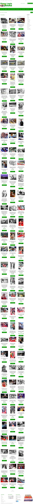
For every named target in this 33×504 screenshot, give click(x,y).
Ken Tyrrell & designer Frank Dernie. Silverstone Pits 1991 (4, 400)
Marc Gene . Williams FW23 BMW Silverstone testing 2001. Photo (21, 429)
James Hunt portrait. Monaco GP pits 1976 (4, 329)
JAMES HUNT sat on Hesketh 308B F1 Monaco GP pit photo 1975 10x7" (12, 332)
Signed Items (28, 24)
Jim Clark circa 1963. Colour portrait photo (21, 346)
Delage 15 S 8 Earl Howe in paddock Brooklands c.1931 (13, 168)
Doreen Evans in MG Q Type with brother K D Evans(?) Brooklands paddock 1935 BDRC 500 (21, 184)
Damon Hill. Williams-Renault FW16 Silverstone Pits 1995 (21, 142)
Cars (28, 18)
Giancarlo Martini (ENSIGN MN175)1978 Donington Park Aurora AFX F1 (4, 240)
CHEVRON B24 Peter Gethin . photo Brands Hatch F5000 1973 (12, 125)
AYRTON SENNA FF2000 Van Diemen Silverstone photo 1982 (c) (21, 67)
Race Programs (28, 28)
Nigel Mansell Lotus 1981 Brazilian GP (21, 484)
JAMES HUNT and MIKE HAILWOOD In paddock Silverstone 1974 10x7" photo (21, 299)
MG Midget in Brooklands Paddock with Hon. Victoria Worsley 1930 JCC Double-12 (4, 456)
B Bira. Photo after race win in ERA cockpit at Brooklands (21, 96)
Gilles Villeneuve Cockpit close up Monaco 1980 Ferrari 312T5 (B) (4, 253)
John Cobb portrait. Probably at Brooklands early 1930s (4, 374)
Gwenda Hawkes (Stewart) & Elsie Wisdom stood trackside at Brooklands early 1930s (12, 271)
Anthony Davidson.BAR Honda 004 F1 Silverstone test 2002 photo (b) (21, 25)
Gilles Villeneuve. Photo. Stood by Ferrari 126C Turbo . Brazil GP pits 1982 (21, 256)
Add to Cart (12, 44)
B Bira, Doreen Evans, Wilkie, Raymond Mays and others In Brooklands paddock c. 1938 (4, 96)
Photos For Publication (29, 21)
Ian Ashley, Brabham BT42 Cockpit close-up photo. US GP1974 (13, 287)
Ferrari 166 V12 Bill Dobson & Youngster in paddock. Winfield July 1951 (4, 226)
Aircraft (28, 17)
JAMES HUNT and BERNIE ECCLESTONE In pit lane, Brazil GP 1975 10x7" (12, 299)
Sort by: (18, 16)
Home (1, 0)
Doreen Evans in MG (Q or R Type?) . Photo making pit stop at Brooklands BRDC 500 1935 (12, 182)
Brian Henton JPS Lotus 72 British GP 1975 (4, 125)
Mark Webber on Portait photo (13, 442)
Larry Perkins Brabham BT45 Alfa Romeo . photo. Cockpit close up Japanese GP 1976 (4, 416)
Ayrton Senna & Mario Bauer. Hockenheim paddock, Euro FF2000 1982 (21, 39)
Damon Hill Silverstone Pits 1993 (13, 140)
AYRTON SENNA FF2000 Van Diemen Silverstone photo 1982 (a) (4, 67)
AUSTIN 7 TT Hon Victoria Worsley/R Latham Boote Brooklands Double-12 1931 (12, 40)
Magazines (28, 23)
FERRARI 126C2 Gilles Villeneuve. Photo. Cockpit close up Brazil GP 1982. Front (21, 212)
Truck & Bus (29, 22)
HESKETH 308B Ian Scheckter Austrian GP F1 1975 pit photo (21, 271)
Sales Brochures (29, 29)
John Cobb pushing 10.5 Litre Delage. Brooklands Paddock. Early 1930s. (13, 372)
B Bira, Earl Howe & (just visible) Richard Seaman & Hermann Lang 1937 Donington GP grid (12, 96)
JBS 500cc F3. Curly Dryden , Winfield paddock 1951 (4, 343)
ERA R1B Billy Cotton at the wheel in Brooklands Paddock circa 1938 (12, 213)
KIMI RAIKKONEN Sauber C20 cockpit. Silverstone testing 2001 (21, 401)
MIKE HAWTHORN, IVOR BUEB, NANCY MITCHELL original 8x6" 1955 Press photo (4, 471)
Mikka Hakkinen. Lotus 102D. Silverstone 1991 (13, 470)
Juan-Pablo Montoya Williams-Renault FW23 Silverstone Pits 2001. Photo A (13, 387)
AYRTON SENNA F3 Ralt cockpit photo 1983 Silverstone (13, 55)
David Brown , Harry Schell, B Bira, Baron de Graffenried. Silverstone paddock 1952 (21, 154)
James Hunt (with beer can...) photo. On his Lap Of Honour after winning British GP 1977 (4, 302)
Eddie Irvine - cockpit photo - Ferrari (12, 199)
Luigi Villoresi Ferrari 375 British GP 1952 (13, 428)
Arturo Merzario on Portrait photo (4, 38)
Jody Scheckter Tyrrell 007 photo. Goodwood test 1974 (21, 358)
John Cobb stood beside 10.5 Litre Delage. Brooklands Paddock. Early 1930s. (21, 372)
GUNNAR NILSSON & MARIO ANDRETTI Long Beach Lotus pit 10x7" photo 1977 (4, 269)
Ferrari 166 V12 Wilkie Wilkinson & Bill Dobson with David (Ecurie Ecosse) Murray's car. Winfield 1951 (12, 226)
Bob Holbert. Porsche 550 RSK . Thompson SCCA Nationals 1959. (21, 112)
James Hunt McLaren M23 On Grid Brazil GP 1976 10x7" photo (12, 317)
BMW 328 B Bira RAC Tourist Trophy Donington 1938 (12, 109)
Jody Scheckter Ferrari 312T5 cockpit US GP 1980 (12, 360)
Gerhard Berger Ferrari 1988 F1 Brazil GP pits (21, 227)
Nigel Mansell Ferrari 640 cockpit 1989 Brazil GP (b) (12, 484)
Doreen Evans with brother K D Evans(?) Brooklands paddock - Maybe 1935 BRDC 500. (4, 199)
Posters (28, 27)
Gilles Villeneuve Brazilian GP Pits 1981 (12, 241)
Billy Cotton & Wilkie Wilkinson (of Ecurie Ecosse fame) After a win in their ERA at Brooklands (4, 112)
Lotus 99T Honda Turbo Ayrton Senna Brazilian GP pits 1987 (21, 413)
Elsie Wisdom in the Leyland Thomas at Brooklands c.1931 (20, 197)
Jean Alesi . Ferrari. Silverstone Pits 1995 (12, 343)
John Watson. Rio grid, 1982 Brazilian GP (4, 389)
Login (25, 0)
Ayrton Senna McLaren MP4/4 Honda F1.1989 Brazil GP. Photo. (4, 80)
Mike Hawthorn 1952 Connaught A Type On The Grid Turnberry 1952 (21, 459)
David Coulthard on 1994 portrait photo (4, 169)
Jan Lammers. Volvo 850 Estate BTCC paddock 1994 (21, 332)
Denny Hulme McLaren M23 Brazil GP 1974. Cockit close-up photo (21, 167)
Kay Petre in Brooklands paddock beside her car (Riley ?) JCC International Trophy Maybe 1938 (21, 387)
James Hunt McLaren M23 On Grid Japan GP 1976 (21, 314)
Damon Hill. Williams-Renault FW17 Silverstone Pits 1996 (4, 154)
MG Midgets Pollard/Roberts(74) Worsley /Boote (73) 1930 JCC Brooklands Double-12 (13, 458)
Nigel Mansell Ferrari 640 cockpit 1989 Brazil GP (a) (4, 484)
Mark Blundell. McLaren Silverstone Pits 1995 (4, 442)
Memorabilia (28, 26)
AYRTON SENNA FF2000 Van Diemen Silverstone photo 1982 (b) (13, 68)
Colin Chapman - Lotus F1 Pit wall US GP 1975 (21, 127)
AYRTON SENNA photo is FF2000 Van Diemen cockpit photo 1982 (4, 53)
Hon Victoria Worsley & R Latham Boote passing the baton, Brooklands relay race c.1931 (4, 285)
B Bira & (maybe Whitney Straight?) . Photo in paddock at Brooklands (21, 80)
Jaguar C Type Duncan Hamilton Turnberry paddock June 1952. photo (21, 287)
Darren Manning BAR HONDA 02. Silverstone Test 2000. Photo (13, 154)
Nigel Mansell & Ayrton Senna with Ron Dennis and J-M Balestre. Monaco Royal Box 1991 (21, 471)
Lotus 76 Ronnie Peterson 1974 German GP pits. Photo (12, 416)
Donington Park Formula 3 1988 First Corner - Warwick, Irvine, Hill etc (4, 181)
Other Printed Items (29, 25)
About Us (3, 0)
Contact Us (6, 0)
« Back (31, 12)
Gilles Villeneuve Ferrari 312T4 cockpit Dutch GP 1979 (13, 253)
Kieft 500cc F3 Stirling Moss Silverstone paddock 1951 (12, 401)
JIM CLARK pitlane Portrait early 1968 (4, 358)
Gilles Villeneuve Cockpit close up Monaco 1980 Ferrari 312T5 (21, 239)
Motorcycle (29, 19)
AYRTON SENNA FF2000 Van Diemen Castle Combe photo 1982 (21, 52)
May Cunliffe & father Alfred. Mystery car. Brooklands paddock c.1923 (21, 443)
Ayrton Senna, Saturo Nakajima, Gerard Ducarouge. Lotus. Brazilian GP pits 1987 (12, 82)
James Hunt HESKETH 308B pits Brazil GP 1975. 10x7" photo (4, 314)
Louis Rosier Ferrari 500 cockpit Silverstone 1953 (4, 431)
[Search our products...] (23, 3)
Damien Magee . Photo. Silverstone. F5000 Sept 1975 (4, 140)
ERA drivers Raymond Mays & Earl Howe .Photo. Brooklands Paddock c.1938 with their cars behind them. (4, 212)
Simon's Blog (10, 0)
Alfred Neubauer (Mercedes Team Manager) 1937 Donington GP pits (4, 26)
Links (8, 0)
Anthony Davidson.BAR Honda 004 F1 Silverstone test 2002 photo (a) (12, 25)
